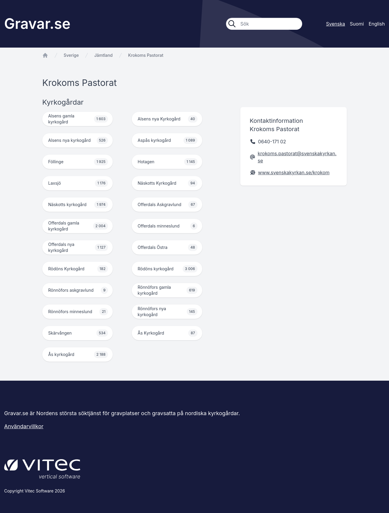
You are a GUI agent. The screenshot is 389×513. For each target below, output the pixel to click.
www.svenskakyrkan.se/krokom (294, 172)
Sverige (71, 55)
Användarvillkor (23, 426)
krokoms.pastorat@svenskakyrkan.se (297, 157)
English (376, 24)
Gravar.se (37, 23)
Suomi (357, 24)
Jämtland (103, 55)
